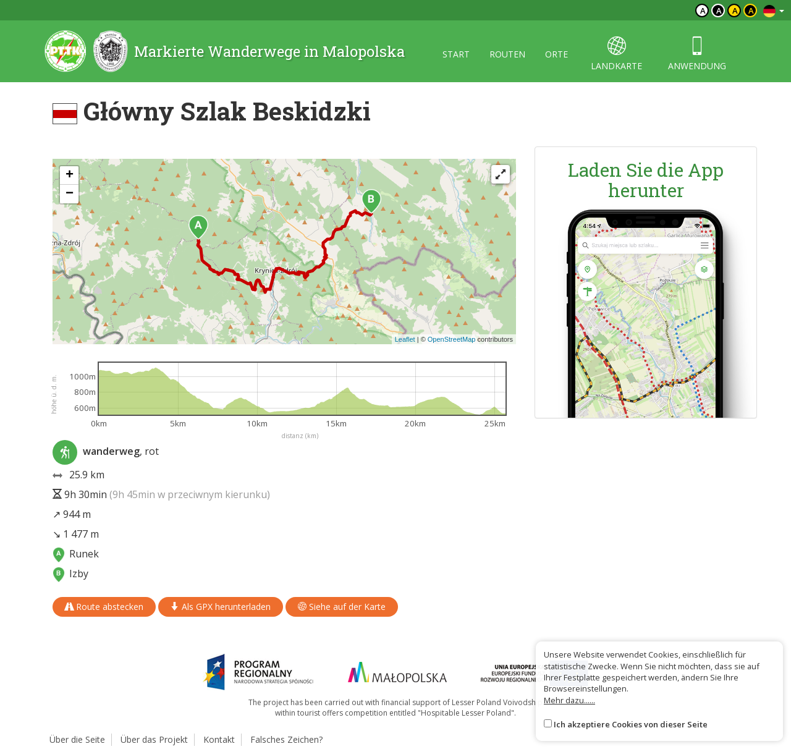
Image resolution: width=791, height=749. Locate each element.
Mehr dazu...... (569, 700)
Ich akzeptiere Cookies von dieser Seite (631, 724)
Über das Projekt (154, 739)
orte (556, 54)
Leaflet (405, 339)
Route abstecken (104, 606)
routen (507, 54)
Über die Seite (77, 739)
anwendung (697, 54)
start (456, 54)
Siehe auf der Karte (342, 606)
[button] (198, 227)
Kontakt (219, 739)
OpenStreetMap (452, 339)
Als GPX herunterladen (221, 606)
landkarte (616, 54)
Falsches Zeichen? (286, 739)
